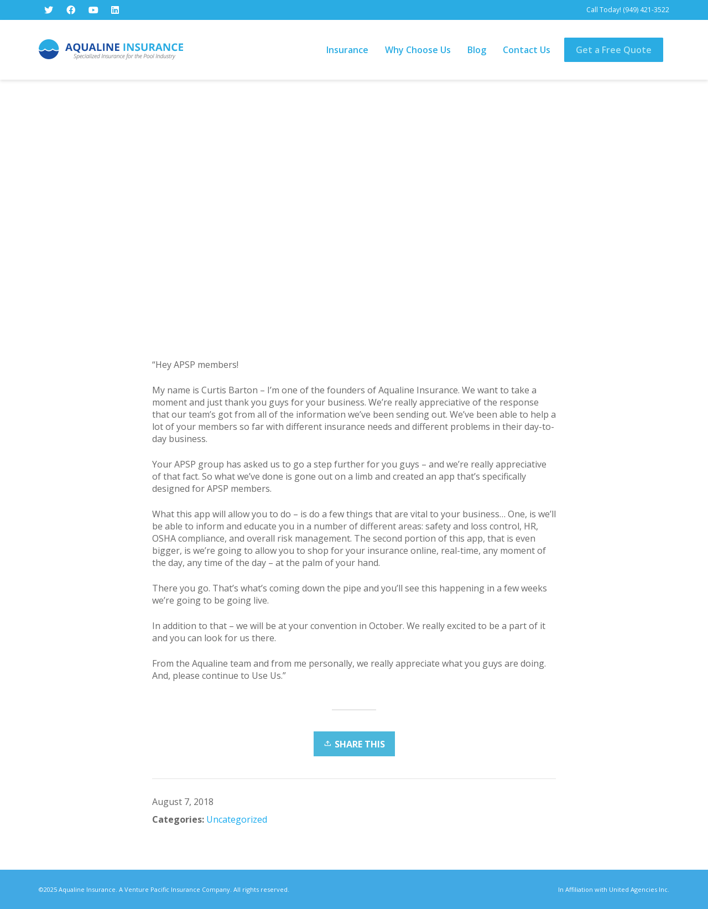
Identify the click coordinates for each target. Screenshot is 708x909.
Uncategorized (236, 819)
